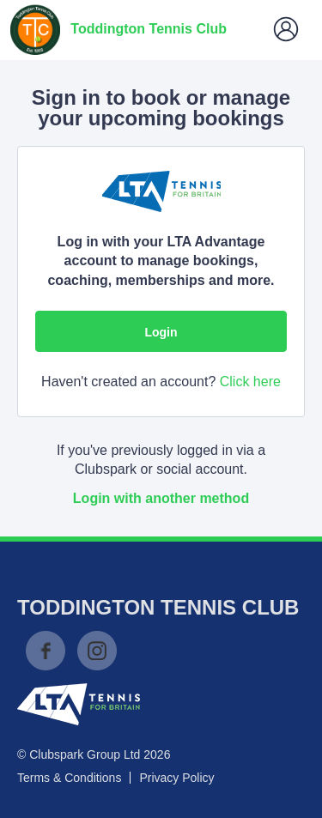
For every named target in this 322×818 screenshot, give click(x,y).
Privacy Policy (176, 778)
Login (160, 332)
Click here (250, 381)
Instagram (97, 650)
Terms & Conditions (69, 778)
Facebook (45, 650)
